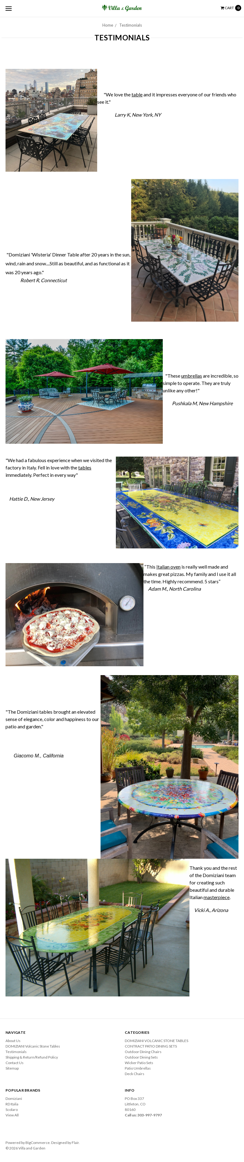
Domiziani (14, 1098)
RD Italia (12, 1104)
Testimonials (130, 25)
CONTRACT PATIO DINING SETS (151, 1046)
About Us (13, 1040)
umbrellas (191, 376)
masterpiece (217, 897)
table (137, 94)
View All (12, 1115)
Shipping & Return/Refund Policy (32, 1057)
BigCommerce (37, 1142)
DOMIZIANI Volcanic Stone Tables (33, 1046)
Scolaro (12, 1109)
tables (84, 467)
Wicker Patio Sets (139, 1062)
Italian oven (168, 567)
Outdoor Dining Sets (141, 1057)
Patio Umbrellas (138, 1068)
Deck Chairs (134, 1073)
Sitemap (12, 1068)
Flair (75, 1142)
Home (107, 25)
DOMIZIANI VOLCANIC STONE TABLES (156, 1040)
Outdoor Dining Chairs (143, 1051)
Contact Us (15, 1062)
